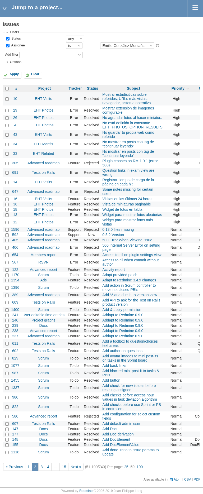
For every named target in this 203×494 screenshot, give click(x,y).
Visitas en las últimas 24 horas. (127, 199)
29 (15, 110)
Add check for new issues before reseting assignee (129, 387)
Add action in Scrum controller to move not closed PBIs (129, 287)
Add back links (114, 365)
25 (126, 467)
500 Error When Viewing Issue (127, 240)
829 (15, 358)
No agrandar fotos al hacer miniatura (132, 118)
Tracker (75, 88)
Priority (178, 88)
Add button (111, 380)
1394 (15, 280)
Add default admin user (121, 423)
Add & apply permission (121, 310)
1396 (15, 287)
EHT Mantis (43, 144)
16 (15, 199)
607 (15, 423)
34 (15, 144)
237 (15, 336)
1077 (15, 365)
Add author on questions (122, 351)
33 (15, 153)
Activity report (113, 269)
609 (15, 302)
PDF (197, 479)
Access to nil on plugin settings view (131, 255)
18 (15, 209)
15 (64, 467)
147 (15, 429)
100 (140, 467)
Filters (14, 32)
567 (15, 262)
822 (15, 407)
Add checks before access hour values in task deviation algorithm (129, 397)
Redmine (86, 491)
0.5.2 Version (113, 235)
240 (15, 320)
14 (15, 182)
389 (15, 295)
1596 (15, 229)
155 (15, 445)
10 (15, 99)
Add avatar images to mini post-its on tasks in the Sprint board (130, 358)
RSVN (43, 262)
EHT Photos (43, 110)
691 (15, 172)
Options (15, 62)
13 (15, 215)
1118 (15, 452)
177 (15, 434)
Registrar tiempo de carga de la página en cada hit (128, 182)
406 (15, 247)
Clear (35, 74)
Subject (133, 88)
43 (15, 134)
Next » (76, 467)
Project (44, 88)
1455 (15, 380)
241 (15, 315)
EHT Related (43, 153)
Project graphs (43, 320)
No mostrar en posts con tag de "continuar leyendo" (128, 144)
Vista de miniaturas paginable (126, 204)
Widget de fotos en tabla (122, 209)
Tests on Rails (43, 172)
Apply (14, 74)
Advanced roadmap (43, 163)
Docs (43, 325)
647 (15, 191)
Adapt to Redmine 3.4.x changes (129, 280)
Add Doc (109, 429)
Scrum (43, 275)
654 (15, 255)
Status (15, 38)
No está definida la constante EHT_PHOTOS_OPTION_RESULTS (132, 125)
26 (15, 118)
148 (15, 439)
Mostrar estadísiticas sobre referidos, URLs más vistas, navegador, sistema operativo (126, 98)
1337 (15, 388)
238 (15, 331)
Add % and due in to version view (129, 295)
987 (15, 373)
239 (15, 325)
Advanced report (43, 269)
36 (15, 204)
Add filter (11, 54)
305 (15, 163)
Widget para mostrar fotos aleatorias (132, 215)
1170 (15, 275)
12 (15, 222)
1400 (15, 310)
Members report (43, 255)
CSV (187, 479)
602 (15, 351)
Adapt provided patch (119, 275)
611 (15, 343)
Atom (177, 479)
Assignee (17, 45)
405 (15, 240)
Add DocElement (116, 439)
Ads (43, 280)
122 (15, 269)
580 (15, 416)
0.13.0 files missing (118, 229)
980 (15, 397)
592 (15, 235)
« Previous (14, 467)
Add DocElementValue (120, 445)
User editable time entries (43, 315)
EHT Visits (43, 99)
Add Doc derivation (117, 434)
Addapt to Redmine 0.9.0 (122, 315)
